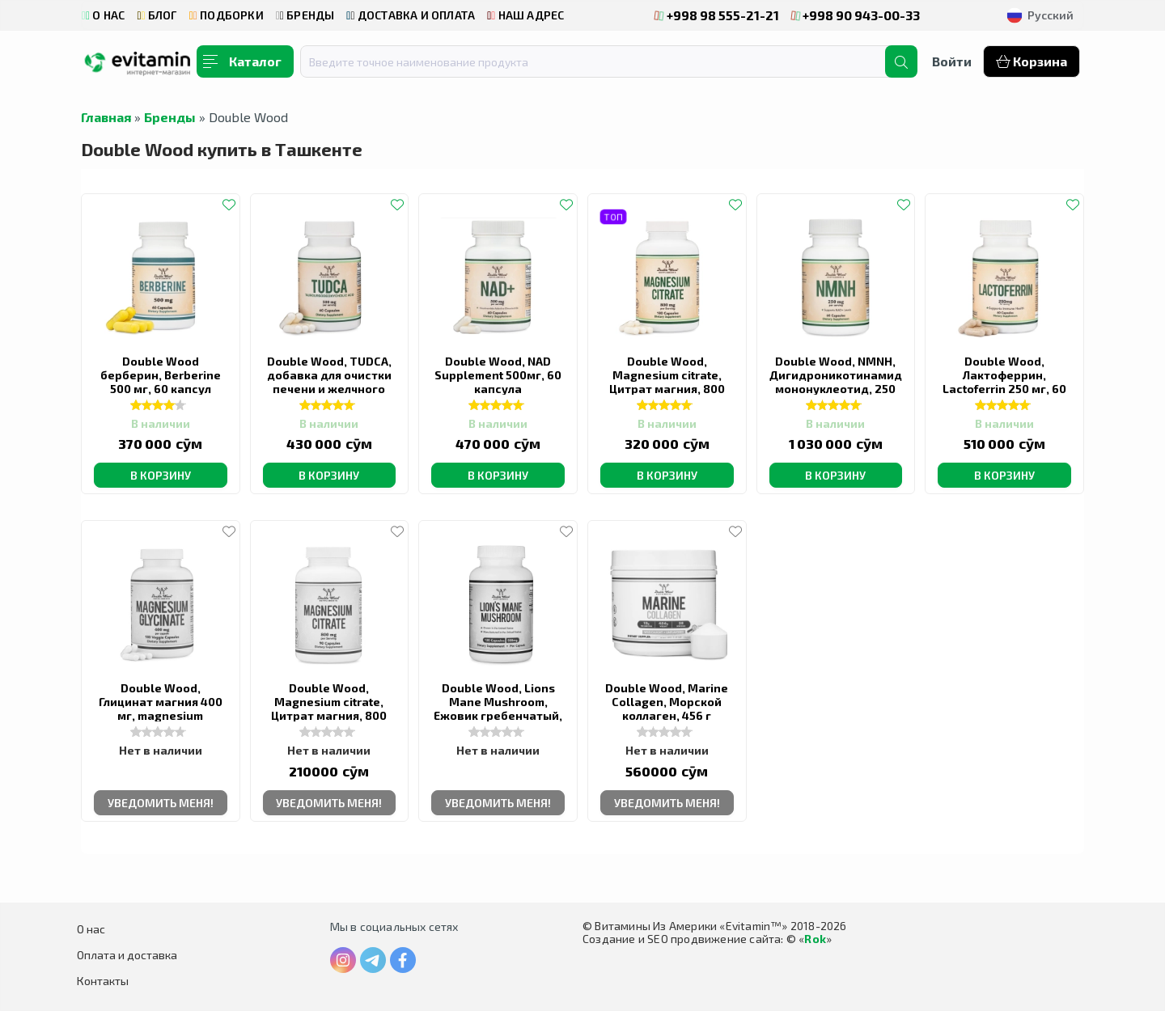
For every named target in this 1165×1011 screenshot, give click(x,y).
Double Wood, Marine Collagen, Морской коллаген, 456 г (666, 701)
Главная (106, 117)
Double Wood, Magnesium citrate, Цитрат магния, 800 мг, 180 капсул (667, 381)
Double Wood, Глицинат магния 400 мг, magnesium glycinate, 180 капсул (160, 708)
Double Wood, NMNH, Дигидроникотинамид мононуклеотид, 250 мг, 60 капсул (835, 381)
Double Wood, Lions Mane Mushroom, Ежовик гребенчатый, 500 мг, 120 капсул (498, 708)
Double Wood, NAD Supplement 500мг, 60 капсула (497, 375)
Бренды (170, 117)
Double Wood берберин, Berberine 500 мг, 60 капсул (160, 375)
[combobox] (602, 61)
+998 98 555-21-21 (717, 15)
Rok (815, 938)
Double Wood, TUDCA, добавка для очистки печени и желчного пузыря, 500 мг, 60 (329, 381)
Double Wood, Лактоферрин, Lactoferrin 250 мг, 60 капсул (1004, 381)
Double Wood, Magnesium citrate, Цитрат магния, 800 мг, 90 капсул (329, 708)
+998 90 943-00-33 (856, 15)
